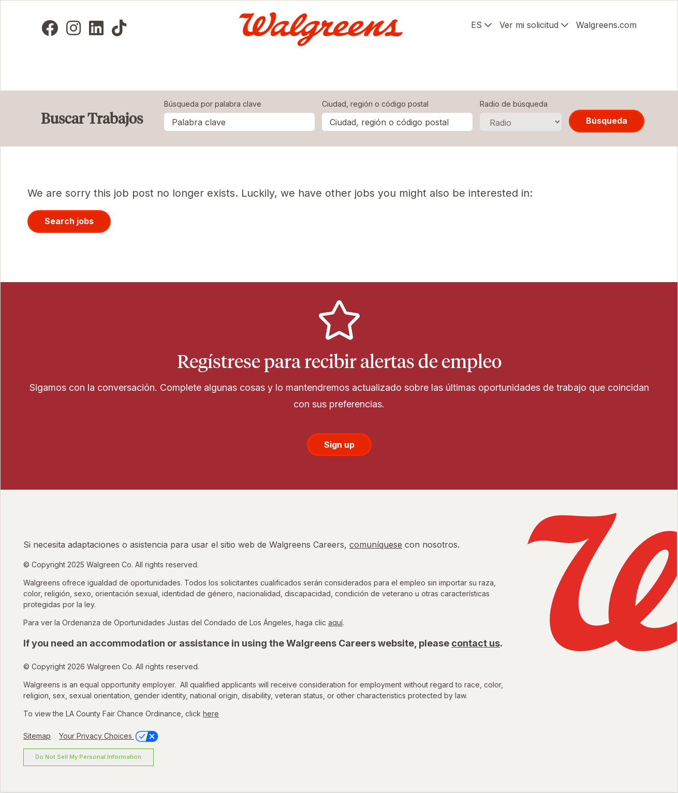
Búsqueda (606, 120)
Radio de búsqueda (514, 103)
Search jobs (69, 221)
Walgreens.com (606, 25)
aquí (335, 622)
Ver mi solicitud (528, 25)
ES (476, 25)
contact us (475, 643)
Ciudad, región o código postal (375, 103)
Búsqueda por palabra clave (212, 103)
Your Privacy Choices (109, 735)
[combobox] (397, 122)
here (211, 713)
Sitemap (37, 735)
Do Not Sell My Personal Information (88, 756)
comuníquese (375, 544)
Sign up (339, 444)
